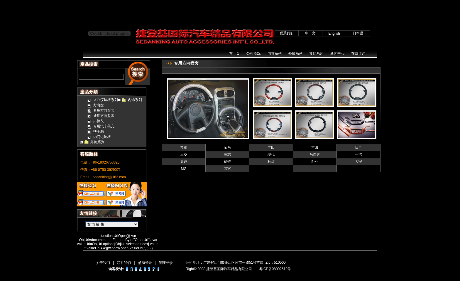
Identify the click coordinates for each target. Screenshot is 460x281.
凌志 (227, 154)
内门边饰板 (102, 137)
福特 (227, 161)
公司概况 (253, 53)
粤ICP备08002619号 (275, 269)
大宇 (358, 161)
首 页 (234, 53)
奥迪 (183, 161)
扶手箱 (98, 131)
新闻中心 (337, 53)
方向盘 (98, 105)
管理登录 (166, 263)
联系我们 (124, 263)
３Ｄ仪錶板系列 (105, 100)
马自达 (315, 154)
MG (184, 169)
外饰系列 (295, 53)
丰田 (271, 147)
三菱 (183, 154)
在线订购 (358, 53)
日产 (358, 147)
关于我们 (103, 263)
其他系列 (316, 53)
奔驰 (183, 147)
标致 (271, 161)
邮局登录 (145, 263)
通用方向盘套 (103, 116)
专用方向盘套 (103, 110)
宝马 (227, 147)
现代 (271, 154)
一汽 (358, 154)
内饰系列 (275, 53)
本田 (314, 147)
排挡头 (98, 121)
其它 (227, 168)
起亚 (314, 161)
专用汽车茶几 (103, 126)
